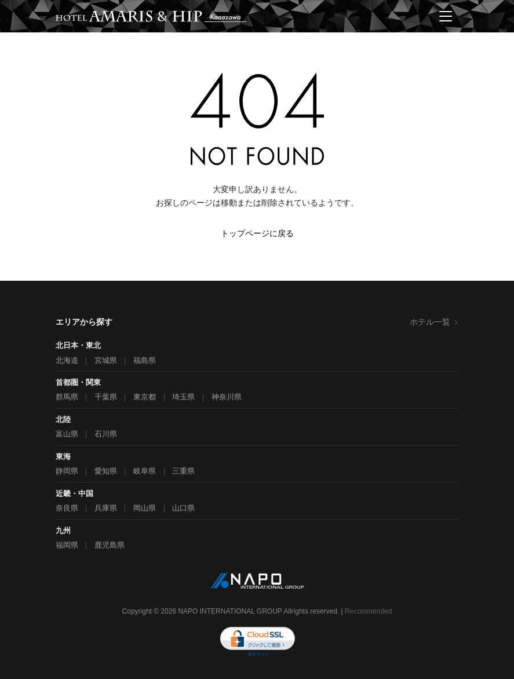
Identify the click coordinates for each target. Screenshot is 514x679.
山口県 (183, 508)
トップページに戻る (257, 233)
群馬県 (67, 396)
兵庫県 (105, 508)
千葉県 (105, 396)
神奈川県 (227, 396)
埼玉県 (183, 396)
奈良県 (67, 508)
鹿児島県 (109, 545)
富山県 (67, 434)
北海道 (67, 360)
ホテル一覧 (434, 321)
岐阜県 (144, 471)
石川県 (105, 434)
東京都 (144, 396)
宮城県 (105, 360)
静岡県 (67, 471)
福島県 (144, 360)
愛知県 (105, 471)
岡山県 (144, 508)
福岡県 (67, 545)
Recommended (368, 611)
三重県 (183, 471)
